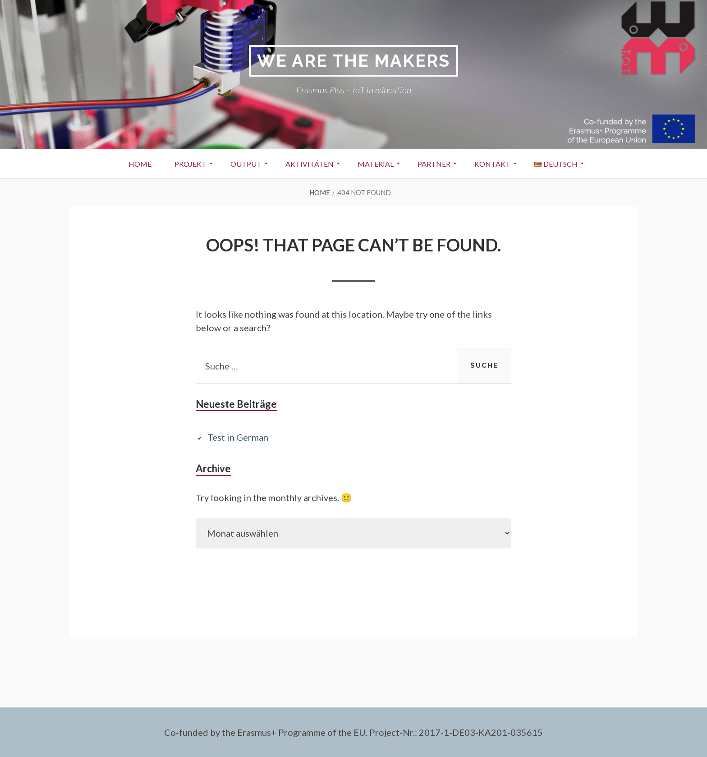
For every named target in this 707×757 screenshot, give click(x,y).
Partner (434, 164)
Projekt (190, 164)
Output (246, 164)
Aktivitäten (309, 164)
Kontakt (492, 164)
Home (140, 164)
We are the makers (353, 60)
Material (376, 164)
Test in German (237, 437)
